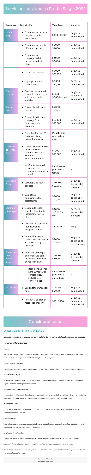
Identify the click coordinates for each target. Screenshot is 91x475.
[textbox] (45, 237)
